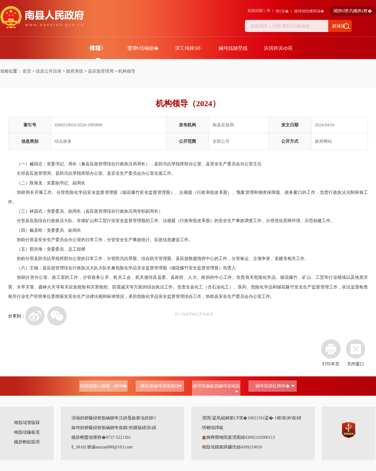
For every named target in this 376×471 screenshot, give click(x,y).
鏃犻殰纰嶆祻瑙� (309, 11)
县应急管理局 (101, 71)
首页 (27, 71)
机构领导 (126, 71)
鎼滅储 (338, 26)
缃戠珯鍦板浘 (27, 432)
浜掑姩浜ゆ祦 (278, 48)
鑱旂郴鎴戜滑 (27, 442)
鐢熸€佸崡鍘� (143, 48)
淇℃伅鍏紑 (188, 48)
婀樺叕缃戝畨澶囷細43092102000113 (238, 437)
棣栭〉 (97, 48)
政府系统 (74, 71)
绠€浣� (282, 11)
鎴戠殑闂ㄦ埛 (259, 11)
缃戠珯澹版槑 (27, 422)
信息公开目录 (49, 71)
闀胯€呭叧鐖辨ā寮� (353, 11)
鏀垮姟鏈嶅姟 (233, 48)
